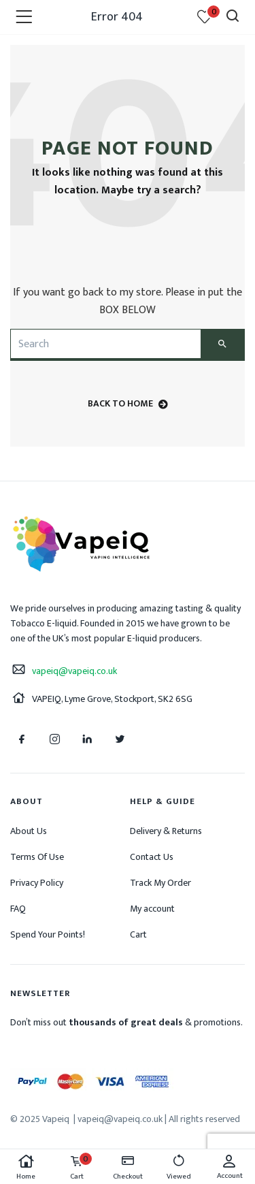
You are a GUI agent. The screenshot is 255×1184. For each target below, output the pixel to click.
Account (229, 1167)
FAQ (18, 908)
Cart (138, 934)
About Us (28, 831)
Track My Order (160, 883)
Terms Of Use (37, 857)
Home (25, 1168)
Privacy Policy (36, 883)
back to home (128, 403)
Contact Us (151, 857)
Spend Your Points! (47, 934)
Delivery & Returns (166, 831)
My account (152, 908)
